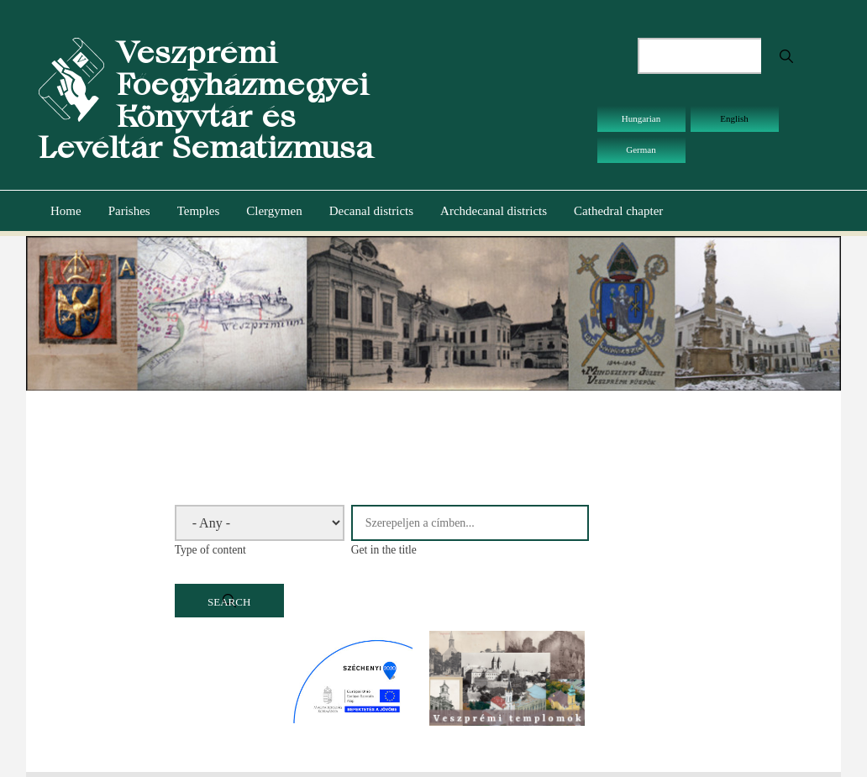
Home (65, 211)
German (640, 149)
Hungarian (641, 118)
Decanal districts (371, 211)
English (734, 118)
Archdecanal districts (493, 211)
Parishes (129, 211)
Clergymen (274, 211)
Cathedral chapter (618, 211)
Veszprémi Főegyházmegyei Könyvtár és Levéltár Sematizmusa (206, 99)
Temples (198, 211)
